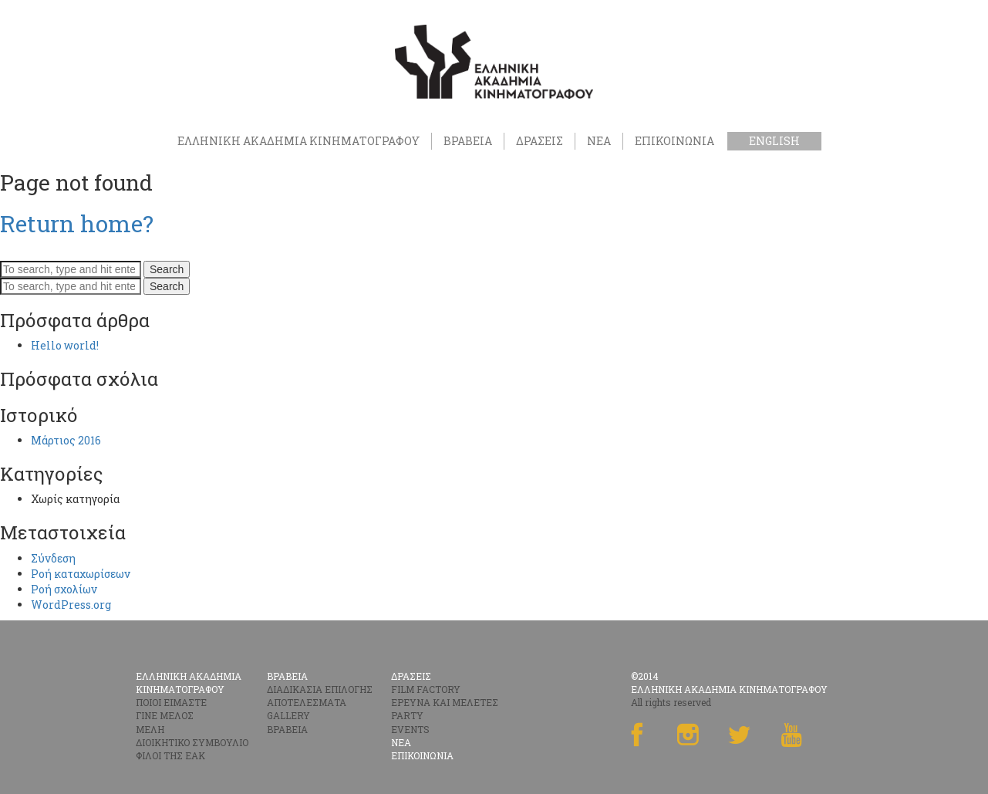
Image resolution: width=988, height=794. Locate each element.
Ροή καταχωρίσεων (80, 573)
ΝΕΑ (599, 140)
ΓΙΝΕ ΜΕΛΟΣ (165, 715)
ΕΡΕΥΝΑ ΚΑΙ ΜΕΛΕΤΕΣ (444, 702)
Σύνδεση (53, 558)
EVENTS (410, 729)
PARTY (407, 715)
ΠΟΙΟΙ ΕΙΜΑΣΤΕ (171, 702)
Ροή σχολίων (64, 589)
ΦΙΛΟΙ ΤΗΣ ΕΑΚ (170, 755)
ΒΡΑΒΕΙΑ (467, 140)
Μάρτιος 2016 (66, 440)
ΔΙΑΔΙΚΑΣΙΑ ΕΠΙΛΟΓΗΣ (320, 689)
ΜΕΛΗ (150, 729)
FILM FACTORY (425, 689)
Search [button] (167, 269)
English (774, 140)
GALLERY (288, 715)
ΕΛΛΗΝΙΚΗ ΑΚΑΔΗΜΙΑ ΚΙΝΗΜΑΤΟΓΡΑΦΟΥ (298, 140)
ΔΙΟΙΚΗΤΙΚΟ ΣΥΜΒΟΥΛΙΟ (192, 742)
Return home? (76, 223)
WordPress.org (71, 604)
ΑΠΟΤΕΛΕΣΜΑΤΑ (306, 702)
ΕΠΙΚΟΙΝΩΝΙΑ (674, 140)
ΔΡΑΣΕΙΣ (539, 140)
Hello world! (65, 345)
